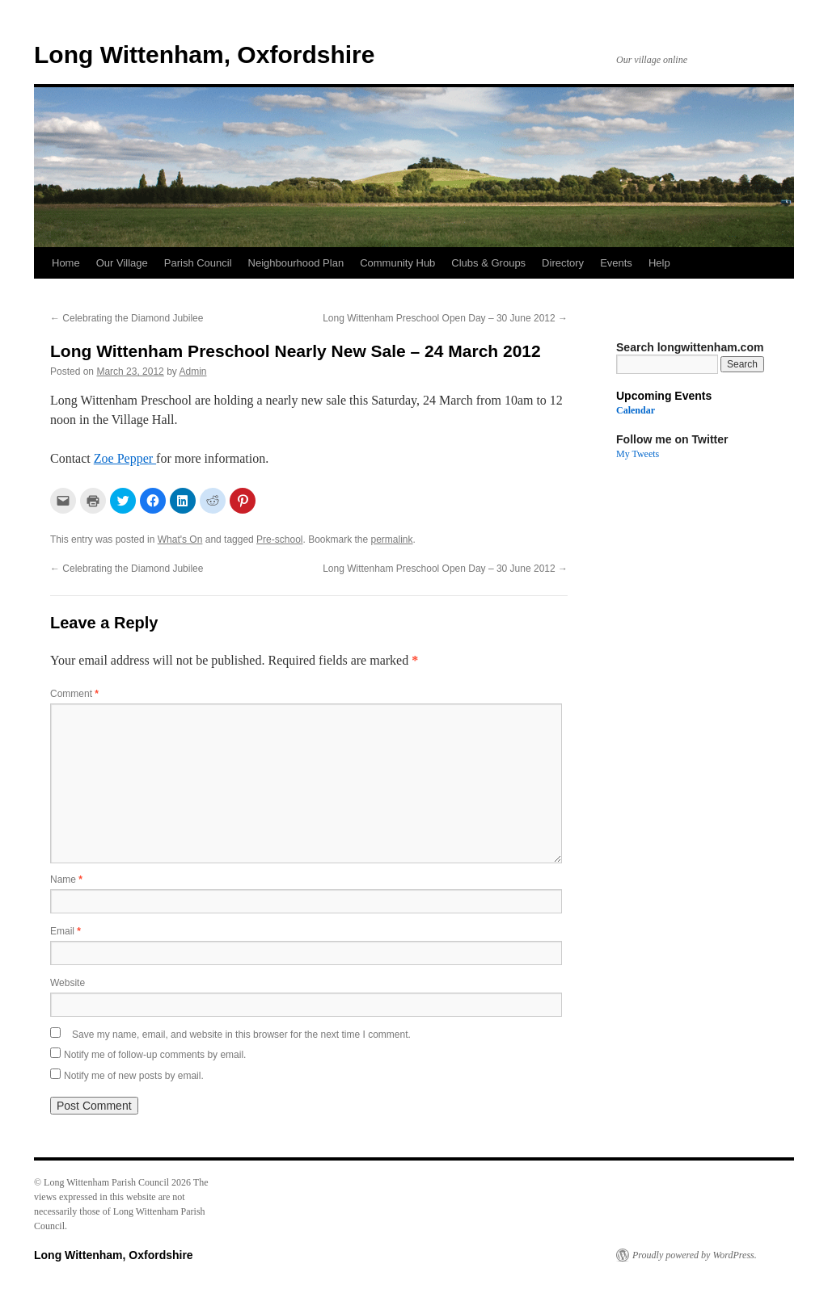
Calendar (635, 410)
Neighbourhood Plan (296, 263)
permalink (392, 539)
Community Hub (397, 263)
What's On (180, 539)
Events (616, 263)
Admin (192, 371)
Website (67, 983)
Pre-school (279, 539)
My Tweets (637, 454)
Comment (74, 693)
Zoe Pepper (125, 458)
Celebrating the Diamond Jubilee (126, 318)
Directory (563, 263)
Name (66, 879)
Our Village (122, 263)
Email (65, 931)
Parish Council (198, 263)
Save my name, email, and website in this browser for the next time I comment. (241, 1034)
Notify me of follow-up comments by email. (155, 1054)
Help (659, 263)
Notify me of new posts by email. (134, 1075)
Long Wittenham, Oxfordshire (204, 54)
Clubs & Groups (488, 263)
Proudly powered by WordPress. (694, 1255)
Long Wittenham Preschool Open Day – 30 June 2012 (445, 318)
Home (66, 263)
